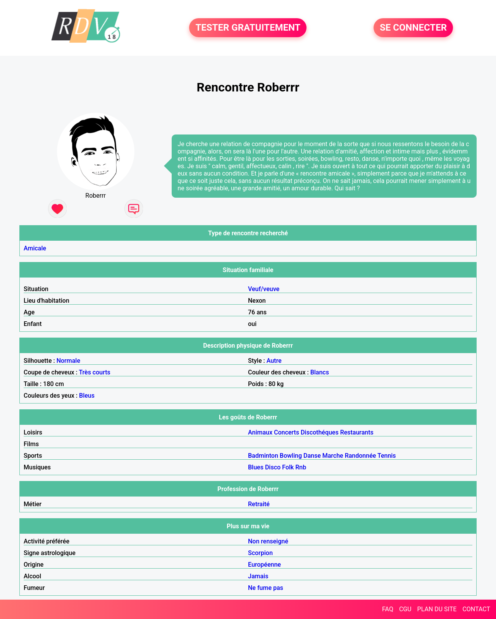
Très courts (94, 372)
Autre (274, 360)
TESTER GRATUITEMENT (247, 27)
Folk (288, 467)
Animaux (260, 432)
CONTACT (476, 609)
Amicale (35, 248)
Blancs (319, 372)
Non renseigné (268, 541)
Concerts (286, 432)
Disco (273, 467)
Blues (256, 467)
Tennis (386, 455)
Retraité (259, 504)
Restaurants (357, 432)
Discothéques (320, 432)
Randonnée (360, 455)
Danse (312, 455)
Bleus (87, 395)
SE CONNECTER (413, 27)
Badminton (263, 455)
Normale (68, 360)
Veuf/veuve (263, 289)
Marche (332, 455)
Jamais (258, 576)
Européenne (264, 564)
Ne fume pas (265, 587)
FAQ (387, 609)
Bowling (291, 455)
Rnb (300, 467)
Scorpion (260, 553)
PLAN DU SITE (437, 609)
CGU (405, 609)
